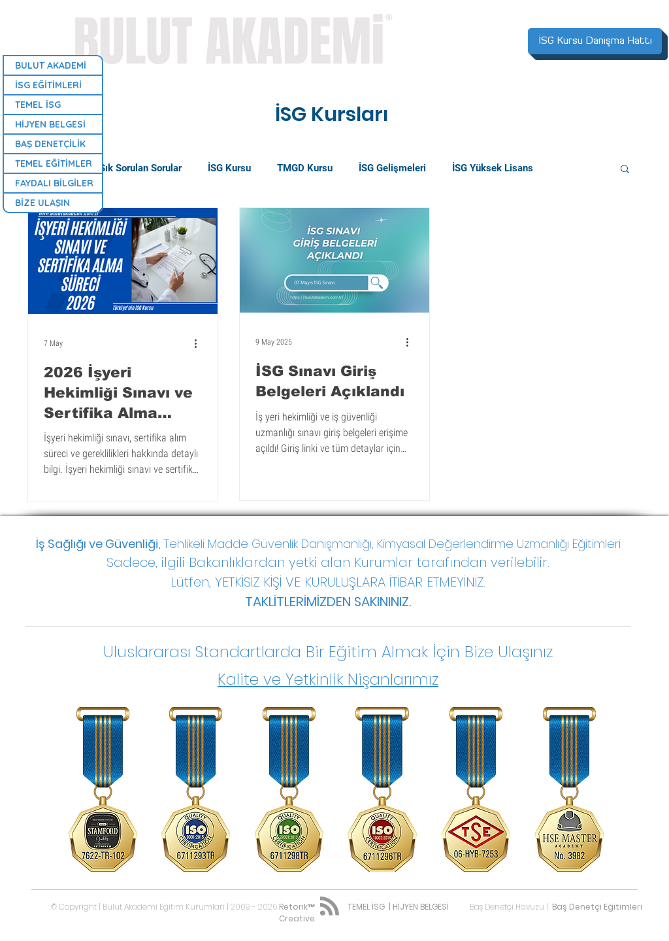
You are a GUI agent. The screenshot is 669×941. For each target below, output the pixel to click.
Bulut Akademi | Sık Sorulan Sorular (104, 168)
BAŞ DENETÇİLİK (50, 144)
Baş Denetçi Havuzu (507, 906)
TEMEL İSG (38, 105)
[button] (625, 170)
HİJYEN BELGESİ (50, 124)
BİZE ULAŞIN (42, 203)
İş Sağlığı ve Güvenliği (97, 544)
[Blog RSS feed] (329, 907)
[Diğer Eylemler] (200, 343)
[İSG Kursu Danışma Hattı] (595, 41)
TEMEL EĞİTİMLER (53, 163)
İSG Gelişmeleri (392, 168)
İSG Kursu (229, 168)
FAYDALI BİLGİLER (54, 183)
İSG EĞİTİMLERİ (48, 85)
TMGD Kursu (305, 168)
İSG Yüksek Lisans (492, 168)
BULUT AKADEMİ (50, 65)
